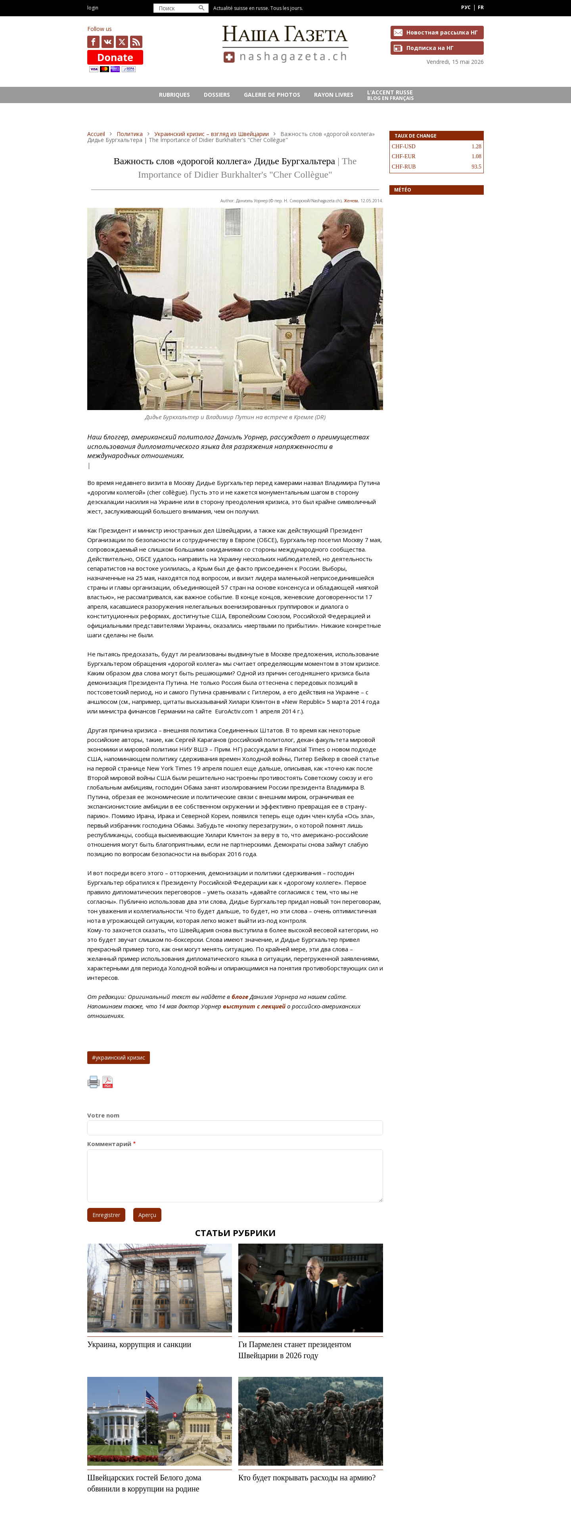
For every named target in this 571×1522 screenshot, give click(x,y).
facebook (93, 42)
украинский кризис (120, 1057)
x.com (122, 42)
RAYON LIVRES (333, 94)
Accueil (96, 134)
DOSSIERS (217, 94)
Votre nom (103, 1115)
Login (92, 8)
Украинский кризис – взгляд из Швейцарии (211, 134)
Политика (130, 134)
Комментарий (109, 1144)
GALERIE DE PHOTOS (272, 94)
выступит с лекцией (254, 1006)
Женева (351, 200)
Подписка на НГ (430, 48)
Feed (136, 42)
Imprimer (93, 1082)
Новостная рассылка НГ (442, 32)
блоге (240, 997)
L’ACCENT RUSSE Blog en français (390, 95)
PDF (107, 1082)
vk (108, 42)
